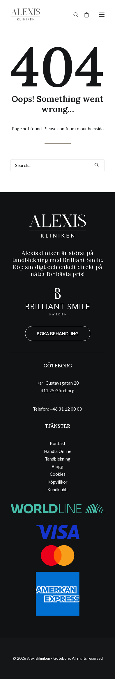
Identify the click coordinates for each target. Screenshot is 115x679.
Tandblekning (57, 458)
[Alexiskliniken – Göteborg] (25, 14)
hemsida (96, 128)
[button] (101, 14)
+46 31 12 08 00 (66, 408)
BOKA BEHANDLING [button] (58, 333)
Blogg (57, 466)
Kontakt (58, 443)
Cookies (58, 474)
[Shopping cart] (84, 14)
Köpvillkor (57, 481)
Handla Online (57, 451)
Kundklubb (57, 489)
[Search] (73, 14)
